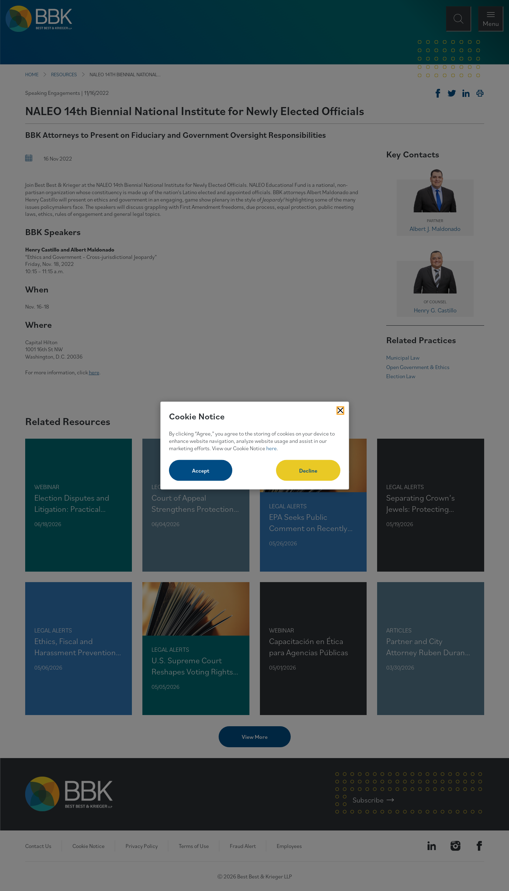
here (271, 447)
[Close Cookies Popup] (340, 410)
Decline (308, 470)
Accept (200, 470)
